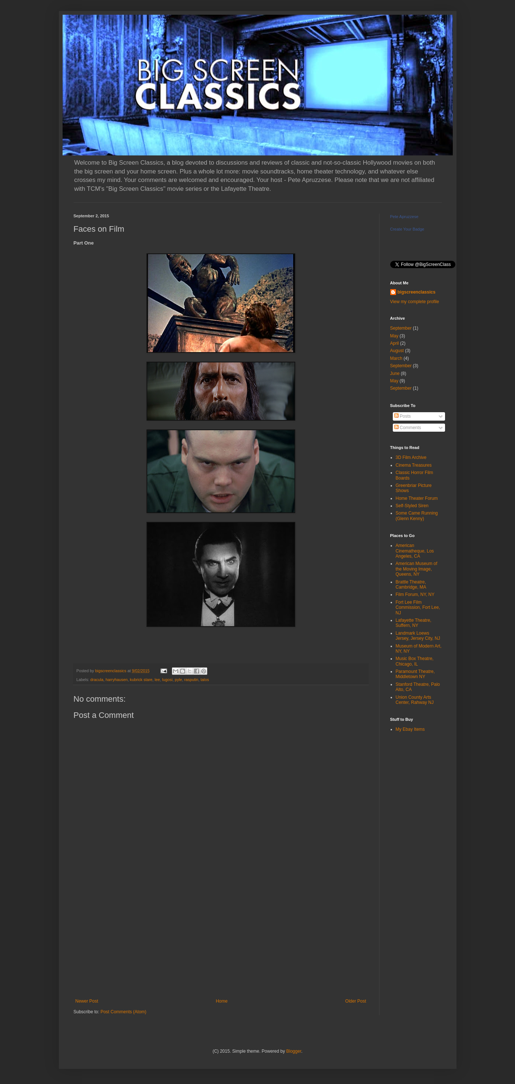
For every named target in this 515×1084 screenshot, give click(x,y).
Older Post (355, 1001)
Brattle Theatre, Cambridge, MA (411, 584)
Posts (402, 416)
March (396, 358)
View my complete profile (414, 301)
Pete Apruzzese (404, 216)
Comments (407, 427)
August (397, 350)
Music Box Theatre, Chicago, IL (415, 661)
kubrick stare (141, 679)
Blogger (293, 1051)
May (394, 335)
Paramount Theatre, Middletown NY (415, 674)
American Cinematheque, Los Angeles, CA (415, 551)
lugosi (167, 679)
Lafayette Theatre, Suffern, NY (413, 623)
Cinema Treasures (414, 465)
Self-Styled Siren (412, 505)
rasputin (191, 679)
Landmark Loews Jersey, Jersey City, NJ (418, 636)
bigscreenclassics (416, 292)
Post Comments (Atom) (123, 1011)
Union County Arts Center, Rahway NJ (415, 700)
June (395, 373)
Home (221, 1001)
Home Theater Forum (417, 498)
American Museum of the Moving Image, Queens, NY (416, 569)
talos (205, 679)
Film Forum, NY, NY (415, 594)
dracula (96, 679)
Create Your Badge (407, 229)
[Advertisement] (221, 937)
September (401, 328)
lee (157, 679)
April (394, 343)
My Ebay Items (410, 729)
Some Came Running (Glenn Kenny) (417, 516)
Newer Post (86, 1001)
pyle (178, 679)
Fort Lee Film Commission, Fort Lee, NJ (418, 607)
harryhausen (117, 679)
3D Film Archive (411, 457)
